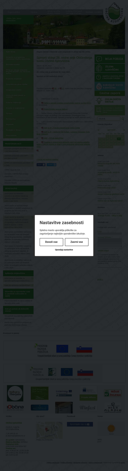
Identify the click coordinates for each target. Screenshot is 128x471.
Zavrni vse (77, 242)
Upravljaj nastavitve (64, 250)
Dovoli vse (51, 242)
